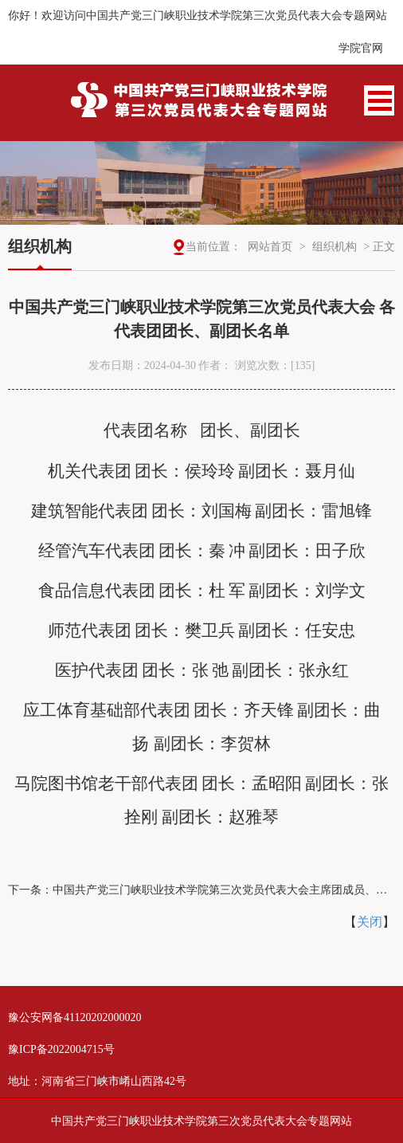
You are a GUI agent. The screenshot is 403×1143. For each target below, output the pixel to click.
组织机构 (334, 247)
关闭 (369, 922)
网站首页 (270, 247)
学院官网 (360, 48)
